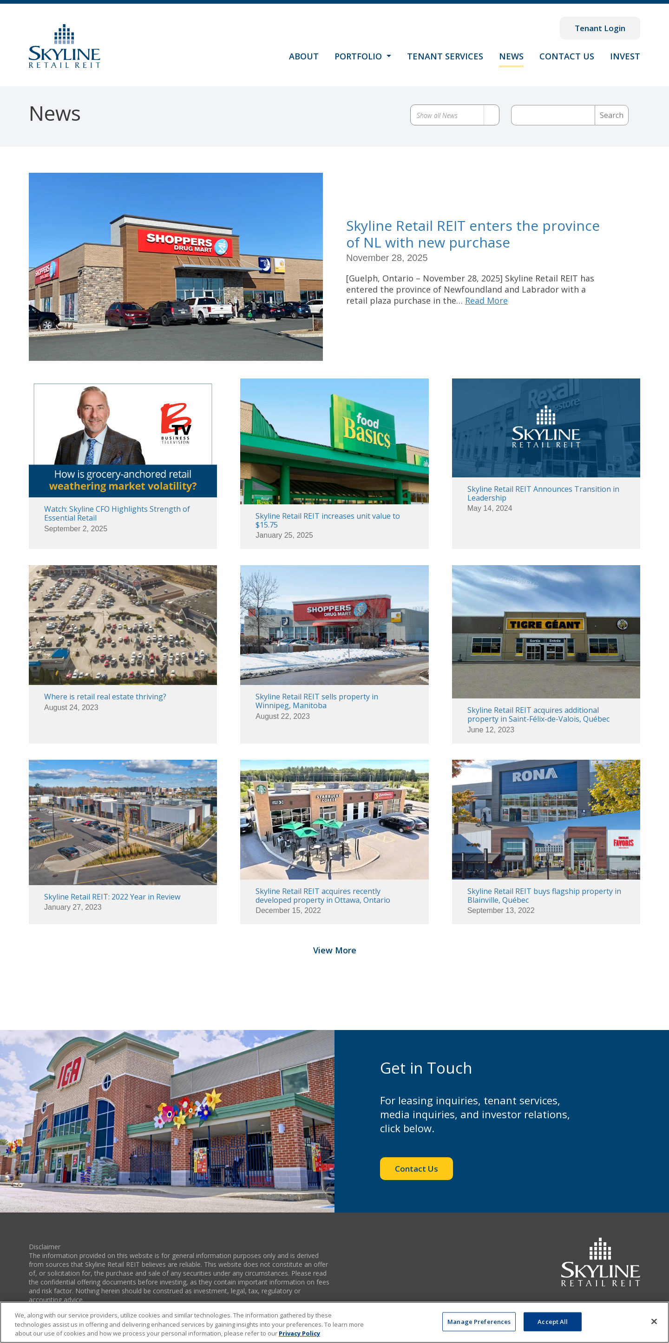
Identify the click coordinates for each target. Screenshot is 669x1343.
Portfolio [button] (359, 56)
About (304, 56)
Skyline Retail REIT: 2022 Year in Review (112, 897)
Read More (486, 300)
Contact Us (566, 56)
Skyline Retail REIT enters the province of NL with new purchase (473, 234)
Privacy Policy (299, 1333)
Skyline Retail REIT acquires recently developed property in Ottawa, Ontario (323, 895)
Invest (625, 56)
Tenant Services (445, 56)
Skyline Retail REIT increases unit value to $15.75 (328, 520)
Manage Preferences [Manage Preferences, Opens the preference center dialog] (479, 1321)
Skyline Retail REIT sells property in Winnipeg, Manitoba (317, 701)
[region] (334, 1322)
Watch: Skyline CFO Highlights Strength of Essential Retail (117, 513)
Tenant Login (600, 28)
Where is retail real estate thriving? (105, 696)
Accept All (553, 1321)
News (511, 56)
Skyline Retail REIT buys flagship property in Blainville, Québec (544, 895)
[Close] (654, 1321)
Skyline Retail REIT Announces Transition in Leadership (543, 493)
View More (334, 961)
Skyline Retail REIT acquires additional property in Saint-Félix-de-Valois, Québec (538, 714)
